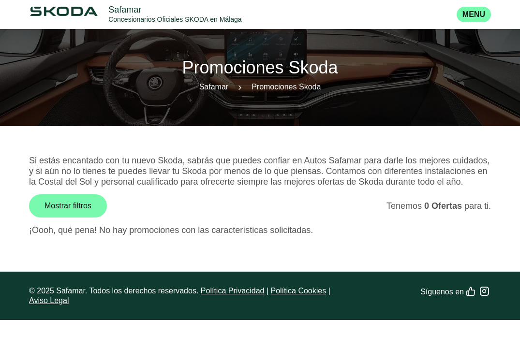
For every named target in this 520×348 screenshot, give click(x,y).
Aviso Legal (49, 300)
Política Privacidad (233, 291)
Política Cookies (298, 291)
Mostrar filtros (68, 206)
